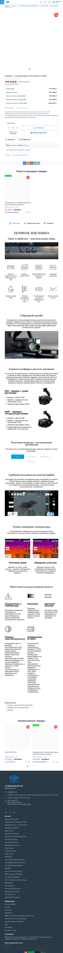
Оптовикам (8, 927)
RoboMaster (9, 883)
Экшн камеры (9, 848)
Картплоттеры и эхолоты (14, 871)
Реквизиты (9, 913)
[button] (29, 69)
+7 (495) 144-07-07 (14, 786)
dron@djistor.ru (12, 792)
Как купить (8, 910)
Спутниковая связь (11, 842)
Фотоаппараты (10, 894)
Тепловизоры (9, 886)
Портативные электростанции (15, 880)
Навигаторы (9, 854)
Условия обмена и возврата (14, 921)
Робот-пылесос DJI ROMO (13, 874)
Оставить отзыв (10, 930)
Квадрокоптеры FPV (12, 828)
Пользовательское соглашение (16, 919)
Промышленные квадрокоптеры (16, 822)
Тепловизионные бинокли (14, 865)
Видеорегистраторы (12, 891)
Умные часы (9, 831)
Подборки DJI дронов (12, 897)
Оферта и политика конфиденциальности (19, 916)
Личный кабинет (10, 904)
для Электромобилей (12, 877)
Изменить (26, 145)
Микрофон (8, 857)
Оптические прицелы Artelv (14, 860)
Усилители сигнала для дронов (15, 836)
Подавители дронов (12, 834)
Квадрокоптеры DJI (11, 819)
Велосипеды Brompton (13, 889)
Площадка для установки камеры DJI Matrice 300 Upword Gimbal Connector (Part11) (17, 204)
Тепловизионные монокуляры (15, 863)
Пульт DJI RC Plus (11, 752)
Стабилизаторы (10, 851)
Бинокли (8, 868)
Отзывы (7, 907)
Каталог (8, 155)
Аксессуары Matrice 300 (19, 155)
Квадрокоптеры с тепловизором (16, 825)
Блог (6, 924)
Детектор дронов (11, 839)
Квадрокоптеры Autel (12, 845)
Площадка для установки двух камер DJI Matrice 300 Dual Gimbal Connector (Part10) (45, 753)
